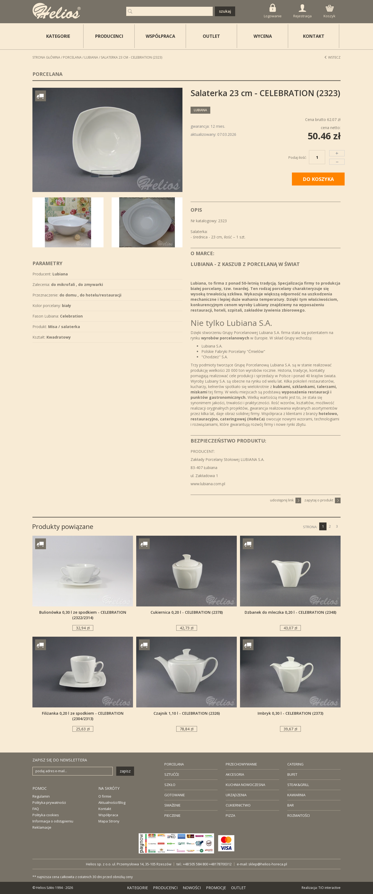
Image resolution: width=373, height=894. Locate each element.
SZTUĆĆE (171, 774)
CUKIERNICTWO (238, 805)
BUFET (292, 774)
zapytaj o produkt (322, 500)
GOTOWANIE (174, 794)
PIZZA (230, 815)
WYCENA (263, 36)
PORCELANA (174, 764)
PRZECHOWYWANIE (241, 764)
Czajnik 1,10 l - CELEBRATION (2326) (187, 713)
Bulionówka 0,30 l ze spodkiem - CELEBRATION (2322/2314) (82, 615)
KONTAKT (313, 36)
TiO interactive (329, 887)
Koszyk (329, 11)
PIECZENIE (172, 815)
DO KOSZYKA (318, 179)
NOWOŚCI (192, 887)
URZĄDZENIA (236, 794)
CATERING (295, 764)
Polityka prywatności (49, 802)
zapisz (125, 771)
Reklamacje (41, 827)
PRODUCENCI (109, 36)
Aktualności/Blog (111, 802)
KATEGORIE (137, 887)
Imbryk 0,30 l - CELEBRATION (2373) (290, 713)
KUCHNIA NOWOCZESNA (245, 784)
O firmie (104, 796)
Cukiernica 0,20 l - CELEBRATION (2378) (187, 612)
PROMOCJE (216, 887)
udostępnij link (285, 500)
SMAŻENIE (172, 805)
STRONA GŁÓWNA (46, 57)
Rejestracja (302, 11)
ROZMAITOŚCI (298, 815)
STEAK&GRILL (298, 784)
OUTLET (211, 36)
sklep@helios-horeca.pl (267, 864)
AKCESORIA (235, 774)
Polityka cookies (45, 814)
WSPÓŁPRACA (160, 36)
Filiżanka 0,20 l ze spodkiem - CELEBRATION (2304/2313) (83, 716)
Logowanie (273, 11)
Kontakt (104, 808)
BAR (290, 805)
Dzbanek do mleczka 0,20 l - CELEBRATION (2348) (290, 612)
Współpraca (108, 814)
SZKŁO (169, 784)
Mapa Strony (108, 821)
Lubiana (91, 57)
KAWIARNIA (296, 794)
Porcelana (72, 57)
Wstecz (332, 57)
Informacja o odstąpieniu (52, 821)
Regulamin (41, 796)
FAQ (35, 808)
